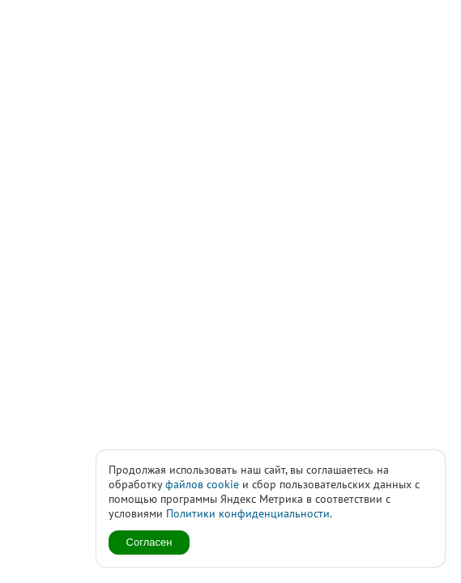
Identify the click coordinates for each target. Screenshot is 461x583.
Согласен (149, 542)
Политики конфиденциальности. (249, 513)
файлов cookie (202, 484)
